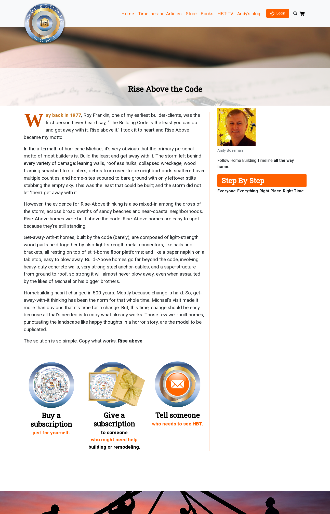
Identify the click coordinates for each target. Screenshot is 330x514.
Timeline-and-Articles (160, 13)
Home (128, 13)
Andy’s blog (248, 13)
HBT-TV (225, 13)
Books (207, 13)
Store (191, 13)
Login (280, 13)
